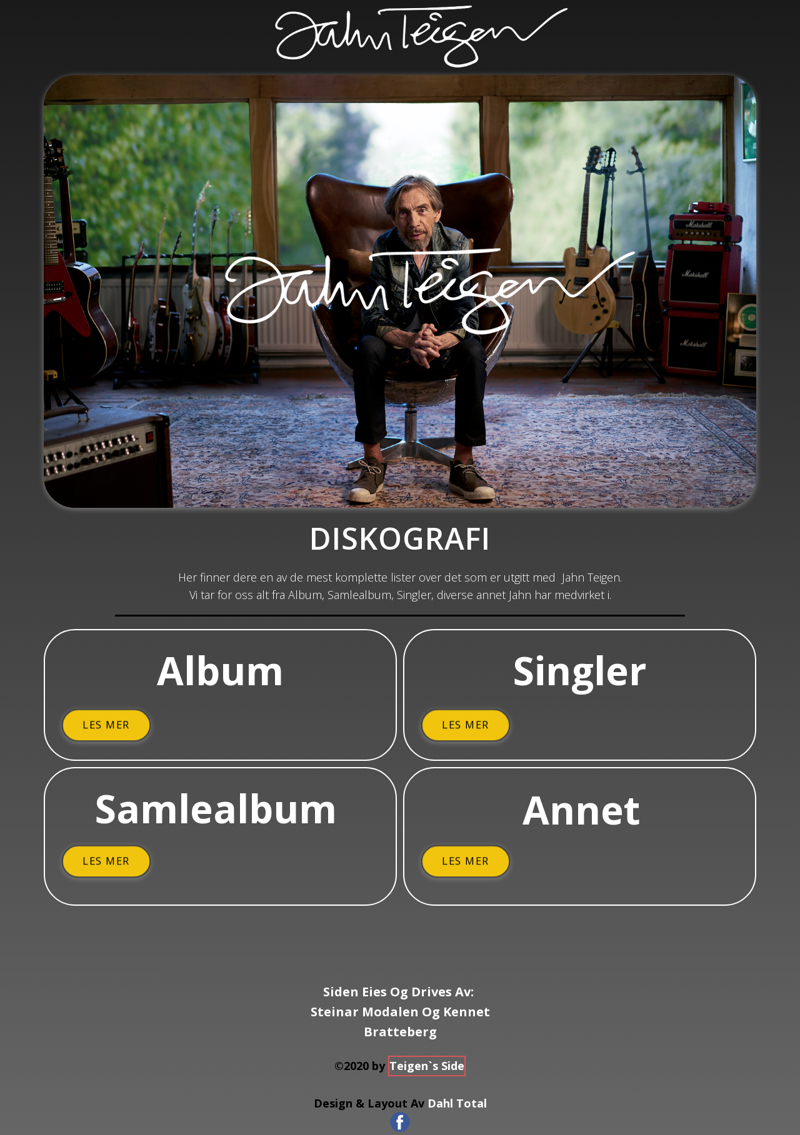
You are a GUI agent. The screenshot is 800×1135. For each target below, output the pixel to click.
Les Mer (105, 725)
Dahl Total (457, 1103)
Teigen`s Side (426, 1065)
